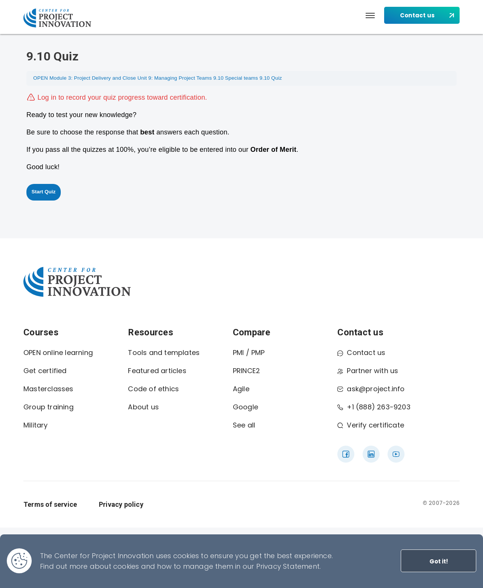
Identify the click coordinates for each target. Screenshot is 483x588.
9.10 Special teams (235, 78)
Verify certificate (370, 425)
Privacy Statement (288, 566)
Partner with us (367, 370)
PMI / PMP (249, 352)
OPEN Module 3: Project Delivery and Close (84, 78)
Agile (241, 389)
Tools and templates (164, 352)
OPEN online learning (58, 352)
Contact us (361, 352)
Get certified (45, 370)
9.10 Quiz (271, 78)
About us (143, 407)
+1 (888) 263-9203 (373, 407)
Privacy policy (121, 504)
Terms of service (50, 504)
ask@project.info (371, 389)
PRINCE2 (246, 370)
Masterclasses (48, 389)
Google (245, 407)
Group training (48, 407)
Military (35, 425)
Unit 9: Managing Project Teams (174, 78)
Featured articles (157, 370)
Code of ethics (153, 389)
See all (244, 425)
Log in (46, 97)
